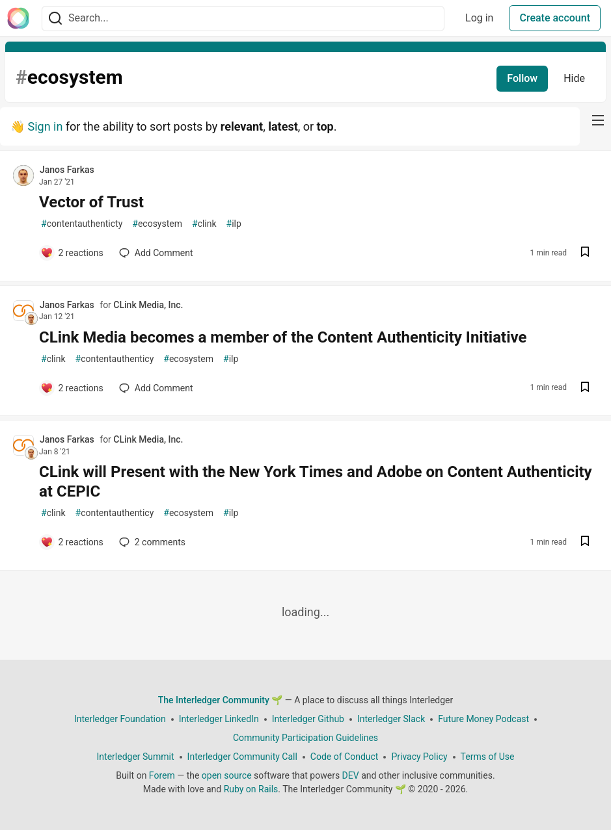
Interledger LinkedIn (219, 719)
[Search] (55, 18)
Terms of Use (488, 756)
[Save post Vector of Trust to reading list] (585, 253)
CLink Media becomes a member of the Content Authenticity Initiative (282, 337)
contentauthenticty (81, 224)
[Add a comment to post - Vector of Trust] (72, 253)
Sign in (44, 126)
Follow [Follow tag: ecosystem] (522, 78)
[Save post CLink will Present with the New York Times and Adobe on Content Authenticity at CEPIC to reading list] (585, 542)
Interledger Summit (135, 756)
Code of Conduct (344, 756)
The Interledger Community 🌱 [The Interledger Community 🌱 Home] (220, 700)
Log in (479, 18)
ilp (233, 224)
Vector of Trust (91, 202)
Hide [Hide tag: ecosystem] (574, 78)
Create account (554, 18)
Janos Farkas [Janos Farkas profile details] (67, 169)
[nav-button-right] (598, 120)
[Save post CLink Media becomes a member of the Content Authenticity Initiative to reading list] (585, 388)
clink (204, 224)
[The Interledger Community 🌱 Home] (18, 18)
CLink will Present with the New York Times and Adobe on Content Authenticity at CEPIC (315, 481)
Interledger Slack (391, 719)
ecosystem (157, 224)
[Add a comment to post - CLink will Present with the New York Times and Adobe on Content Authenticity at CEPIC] (72, 542)
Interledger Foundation (120, 719)
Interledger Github (308, 719)
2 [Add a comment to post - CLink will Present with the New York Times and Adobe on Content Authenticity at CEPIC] (150, 542)
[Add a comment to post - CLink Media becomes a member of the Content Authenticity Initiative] (72, 388)
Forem (162, 775)
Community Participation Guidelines (305, 738)
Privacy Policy (419, 756)
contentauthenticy (114, 359)
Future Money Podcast (483, 719)
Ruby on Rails (251, 789)
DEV (350, 775)
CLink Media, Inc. (148, 305)
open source (227, 775)
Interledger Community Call (242, 756)
